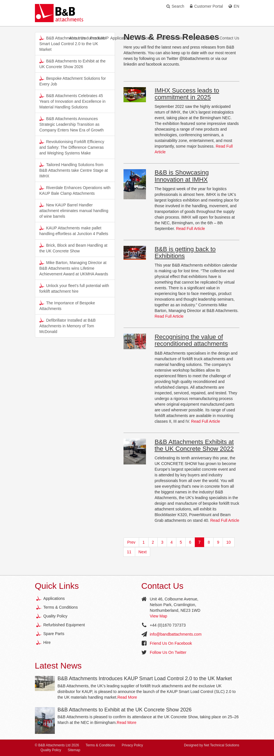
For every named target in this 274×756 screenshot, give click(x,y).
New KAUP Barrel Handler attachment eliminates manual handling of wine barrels (73, 210)
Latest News (58, 665)
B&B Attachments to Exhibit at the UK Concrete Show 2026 (72, 63)
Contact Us (229, 38)
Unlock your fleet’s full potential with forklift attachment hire (74, 288)
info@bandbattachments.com (176, 634)
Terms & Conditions (60, 607)
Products (98, 38)
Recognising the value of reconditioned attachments (191, 340)
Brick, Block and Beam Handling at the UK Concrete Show (73, 247)
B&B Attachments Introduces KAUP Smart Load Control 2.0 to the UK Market (145, 678)
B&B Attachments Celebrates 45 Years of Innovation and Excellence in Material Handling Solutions (72, 101)
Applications (121, 38)
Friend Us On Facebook (171, 643)
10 (228, 542)
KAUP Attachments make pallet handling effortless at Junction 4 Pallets (73, 230)
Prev (131, 542)
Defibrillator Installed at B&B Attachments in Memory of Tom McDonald (67, 325)
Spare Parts (53, 633)
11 (129, 552)
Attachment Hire (170, 38)
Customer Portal (206, 6)
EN (234, 6)
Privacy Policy (132, 745)
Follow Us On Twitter (168, 652)
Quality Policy (55, 616)
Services (144, 38)
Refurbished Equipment (64, 625)
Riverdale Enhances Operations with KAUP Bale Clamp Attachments (74, 190)
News (210, 38)
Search (175, 6)
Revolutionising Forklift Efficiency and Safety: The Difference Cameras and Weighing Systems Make (71, 147)
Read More (127, 697)
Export (194, 38)
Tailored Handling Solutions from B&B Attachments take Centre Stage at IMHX (73, 170)
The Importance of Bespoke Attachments (67, 305)
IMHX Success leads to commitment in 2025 (186, 94)
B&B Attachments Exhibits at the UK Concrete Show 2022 (194, 445)
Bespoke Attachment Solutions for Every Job (72, 81)
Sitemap (74, 750)
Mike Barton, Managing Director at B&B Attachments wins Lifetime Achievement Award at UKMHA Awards (73, 268)
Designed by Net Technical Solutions (211, 745)
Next (143, 552)
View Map (158, 616)
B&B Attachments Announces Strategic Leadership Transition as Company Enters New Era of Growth (71, 124)
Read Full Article (190, 228)
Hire (47, 642)
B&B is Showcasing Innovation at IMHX (181, 176)
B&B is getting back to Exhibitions (185, 252)
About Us (77, 38)
